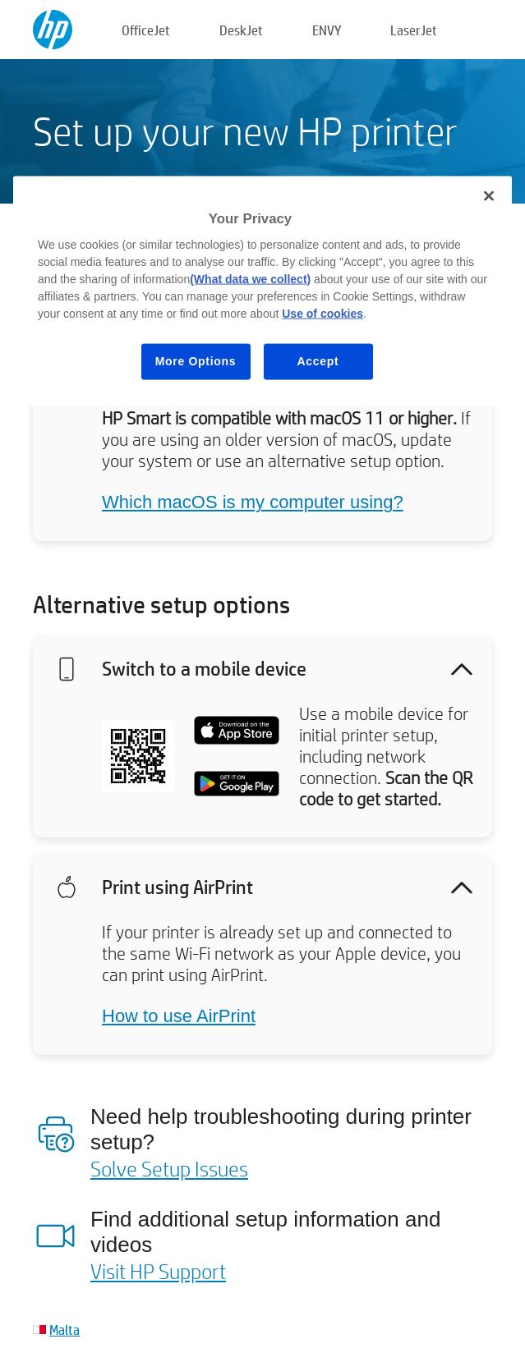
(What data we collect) (250, 279)
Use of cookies (322, 313)
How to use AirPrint (179, 1016)
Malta (64, 1329)
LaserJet (413, 30)
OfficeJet (146, 30)
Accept (318, 361)
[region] (262, 291)
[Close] (489, 195)
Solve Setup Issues (169, 1168)
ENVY (326, 30)
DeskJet (241, 30)
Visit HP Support (158, 1271)
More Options (196, 361)
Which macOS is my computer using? (252, 502)
